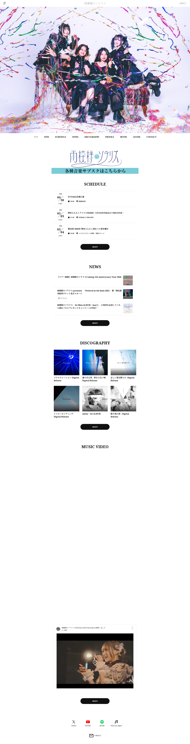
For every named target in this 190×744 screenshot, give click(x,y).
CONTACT (151, 137)
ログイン (183, 3)
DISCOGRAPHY (91, 137)
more (95, 246)
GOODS (136, 137)
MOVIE (123, 137)
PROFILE (109, 137)
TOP (36, 137)
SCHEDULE (60, 137)
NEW (46, 137)
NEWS (75, 137)
